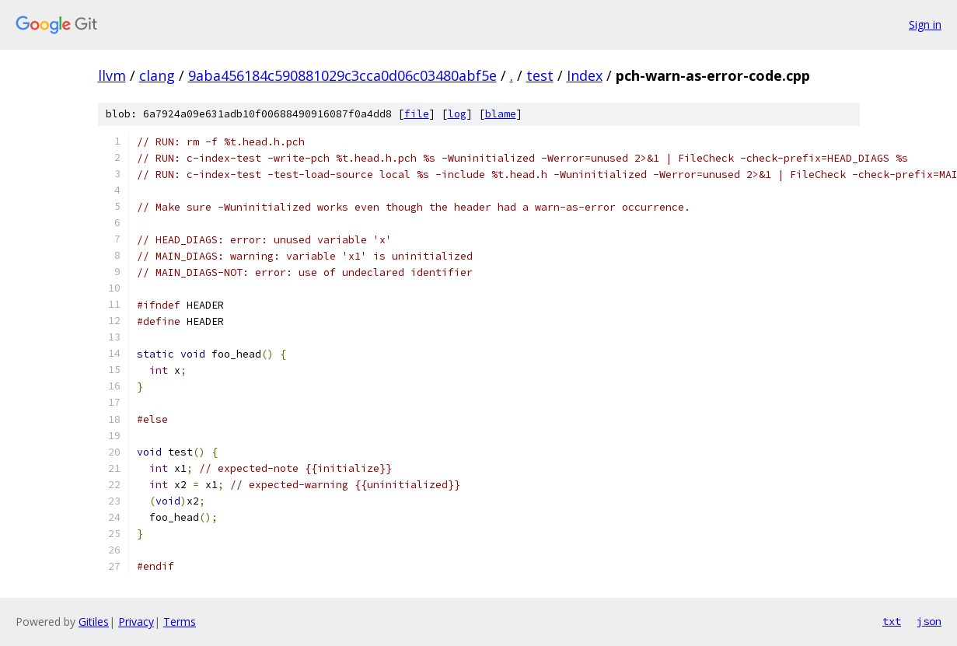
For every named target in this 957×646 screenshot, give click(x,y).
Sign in (925, 24)
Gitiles (94, 621)
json (929, 621)
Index (584, 75)
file (416, 113)
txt (891, 621)
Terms (179, 621)
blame (500, 113)
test (540, 75)
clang (157, 75)
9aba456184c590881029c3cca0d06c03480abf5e (342, 75)
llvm (112, 75)
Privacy (136, 621)
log (457, 113)
